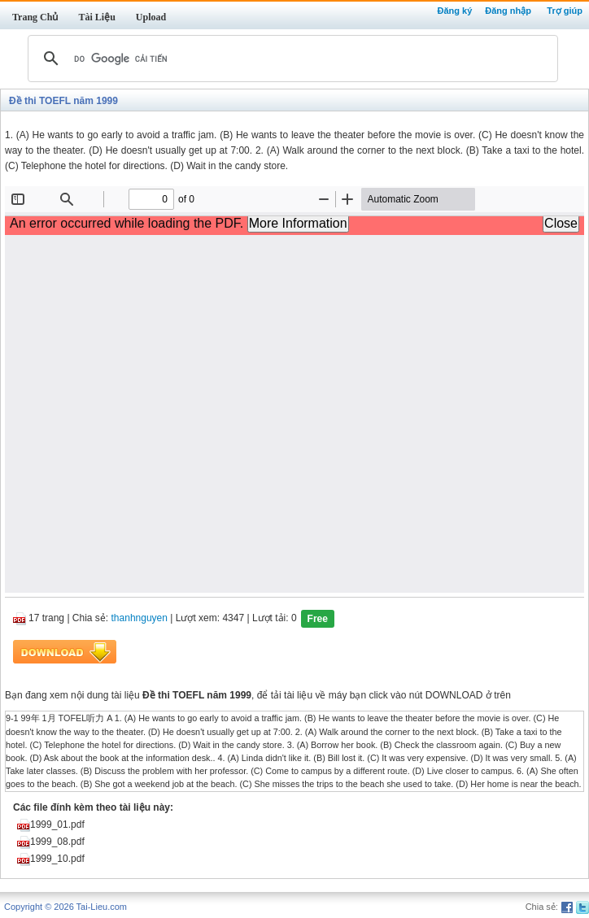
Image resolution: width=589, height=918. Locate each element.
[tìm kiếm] (290, 58)
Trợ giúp (564, 10)
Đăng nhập (508, 10)
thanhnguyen (139, 618)
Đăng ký (454, 10)
